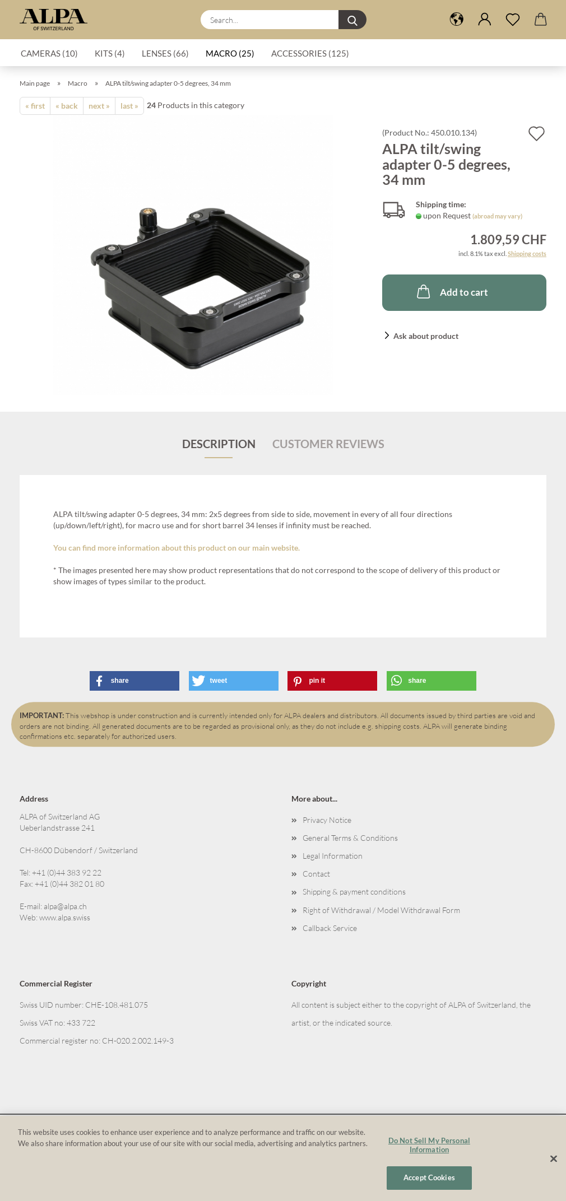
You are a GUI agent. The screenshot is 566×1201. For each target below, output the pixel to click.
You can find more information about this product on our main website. (176, 547)
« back (66, 105)
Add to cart (451, 291)
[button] (457, 19)
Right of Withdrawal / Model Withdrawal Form (381, 910)
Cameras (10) (49, 53)
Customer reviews (328, 443)
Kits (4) (110, 53)
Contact (316, 873)
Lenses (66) (165, 53)
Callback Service (330, 928)
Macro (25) (230, 53)
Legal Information (333, 855)
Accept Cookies (429, 1177)
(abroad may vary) (497, 216)
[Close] (553, 1159)
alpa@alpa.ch (65, 906)
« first (35, 105)
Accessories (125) (310, 53)
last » (129, 105)
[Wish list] (513, 19)
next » (99, 105)
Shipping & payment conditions (354, 891)
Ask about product (425, 336)
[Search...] (352, 19)
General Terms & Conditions (350, 837)
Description (219, 443)
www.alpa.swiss (64, 917)
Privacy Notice (327, 820)
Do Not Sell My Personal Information (429, 1145)
